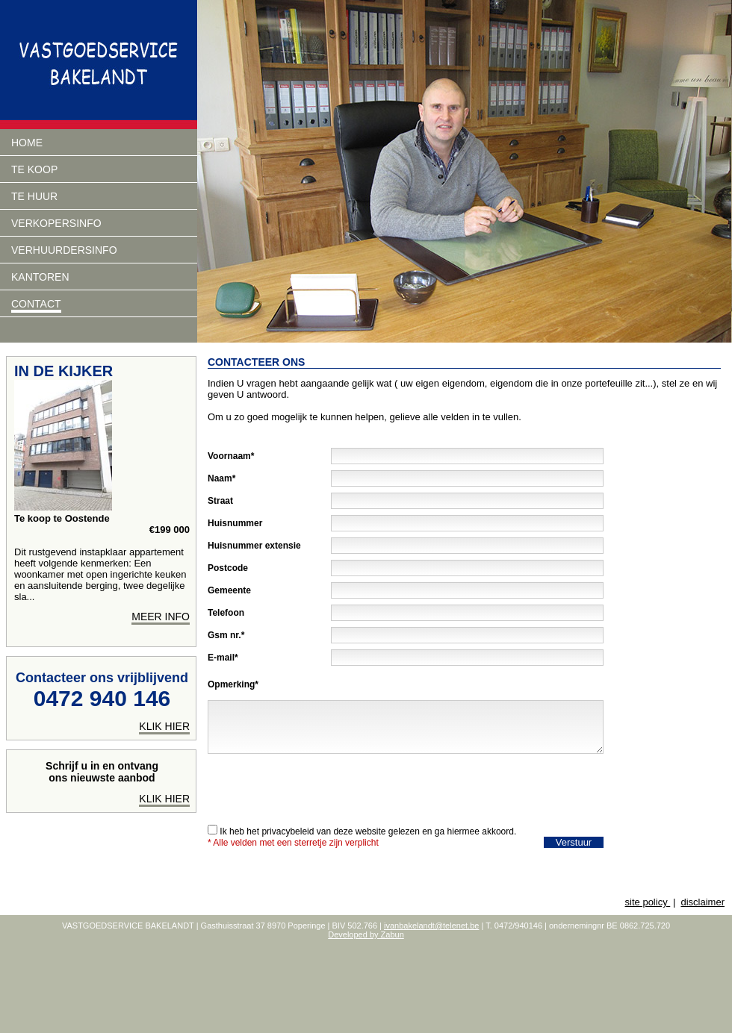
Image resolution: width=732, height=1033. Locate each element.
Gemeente (229, 590)
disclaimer (702, 902)
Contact (36, 304)
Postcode (228, 568)
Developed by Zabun (366, 934)
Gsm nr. (224, 635)
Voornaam (229, 456)
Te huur (34, 196)
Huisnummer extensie (254, 545)
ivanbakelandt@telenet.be (431, 925)
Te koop (34, 169)
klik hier (164, 726)
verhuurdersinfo (64, 250)
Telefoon (226, 613)
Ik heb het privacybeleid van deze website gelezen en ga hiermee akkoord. (368, 831)
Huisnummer (235, 523)
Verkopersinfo (56, 223)
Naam (220, 478)
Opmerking (231, 684)
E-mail (221, 657)
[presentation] (321, 785)
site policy (648, 902)
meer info (160, 616)
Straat (220, 501)
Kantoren (40, 277)
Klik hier (164, 799)
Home (27, 143)
